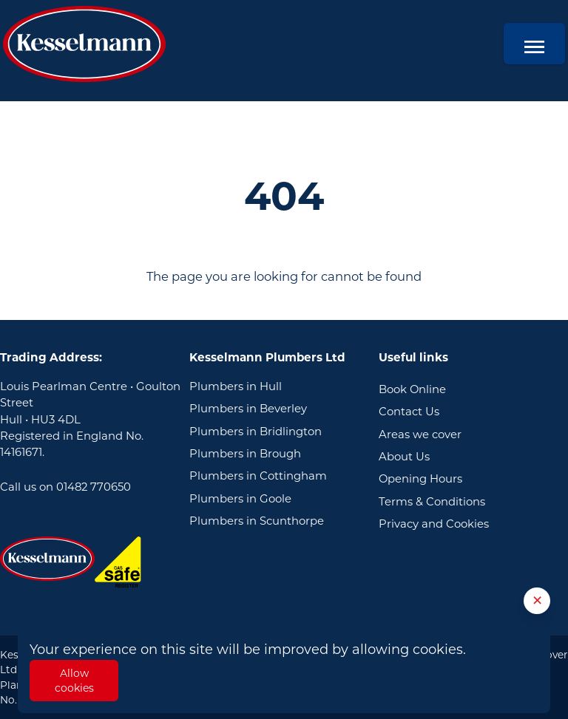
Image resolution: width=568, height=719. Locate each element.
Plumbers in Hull (235, 386)
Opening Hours (420, 478)
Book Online (412, 389)
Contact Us (409, 411)
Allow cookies (74, 681)
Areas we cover (420, 434)
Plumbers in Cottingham (258, 476)
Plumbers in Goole (240, 498)
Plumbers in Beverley (248, 408)
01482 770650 (93, 487)
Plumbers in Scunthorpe (256, 521)
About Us (404, 456)
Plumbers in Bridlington (255, 431)
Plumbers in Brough (245, 453)
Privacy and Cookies (434, 524)
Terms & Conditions (432, 501)
